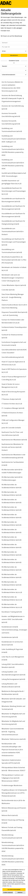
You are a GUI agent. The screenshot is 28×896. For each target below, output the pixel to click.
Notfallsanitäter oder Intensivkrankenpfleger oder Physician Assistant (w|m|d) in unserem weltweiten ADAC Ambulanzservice (12, 750)
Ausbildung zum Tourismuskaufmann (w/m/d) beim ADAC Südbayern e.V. (14, 139)
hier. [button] (10, 886)
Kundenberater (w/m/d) (10, 637)
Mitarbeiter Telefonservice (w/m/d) (13, 739)
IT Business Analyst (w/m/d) (11, 399)
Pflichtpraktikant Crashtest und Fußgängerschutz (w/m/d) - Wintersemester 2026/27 (12, 778)
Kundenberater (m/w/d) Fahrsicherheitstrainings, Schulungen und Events (14, 630)
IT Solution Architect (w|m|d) (12, 404)
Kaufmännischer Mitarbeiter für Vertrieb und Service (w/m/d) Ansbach (12, 447)
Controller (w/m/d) (8, 290)
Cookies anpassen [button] (8, 892)
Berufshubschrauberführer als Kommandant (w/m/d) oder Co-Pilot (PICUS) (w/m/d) (14, 260)
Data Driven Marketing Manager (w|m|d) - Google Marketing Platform (13, 297)
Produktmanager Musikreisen (12, 785)
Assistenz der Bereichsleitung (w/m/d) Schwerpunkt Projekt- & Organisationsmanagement (13, 98)
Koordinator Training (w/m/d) (12, 612)
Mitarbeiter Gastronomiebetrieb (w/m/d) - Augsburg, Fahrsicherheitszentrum (13, 732)
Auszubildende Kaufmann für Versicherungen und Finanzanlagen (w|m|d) (14, 191)
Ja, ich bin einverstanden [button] (14, 889)
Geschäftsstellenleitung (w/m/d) (13, 357)
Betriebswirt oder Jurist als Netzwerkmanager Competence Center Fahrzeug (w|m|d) (13, 278)
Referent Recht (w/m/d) (10, 815)
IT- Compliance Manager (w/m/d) (13, 408)
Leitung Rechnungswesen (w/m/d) (13, 679)
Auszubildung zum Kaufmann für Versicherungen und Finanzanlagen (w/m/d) (14, 242)
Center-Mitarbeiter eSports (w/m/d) (14, 285)
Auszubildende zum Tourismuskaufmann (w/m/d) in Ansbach (13, 231)
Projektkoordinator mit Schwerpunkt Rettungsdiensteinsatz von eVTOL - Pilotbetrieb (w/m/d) (14, 793)
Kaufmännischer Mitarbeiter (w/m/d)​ (14, 440)
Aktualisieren (14, 55)
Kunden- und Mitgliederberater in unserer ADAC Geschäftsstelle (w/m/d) (13, 619)
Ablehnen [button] (20, 892)
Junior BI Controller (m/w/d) (11, 428)
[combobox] (14, 51)
